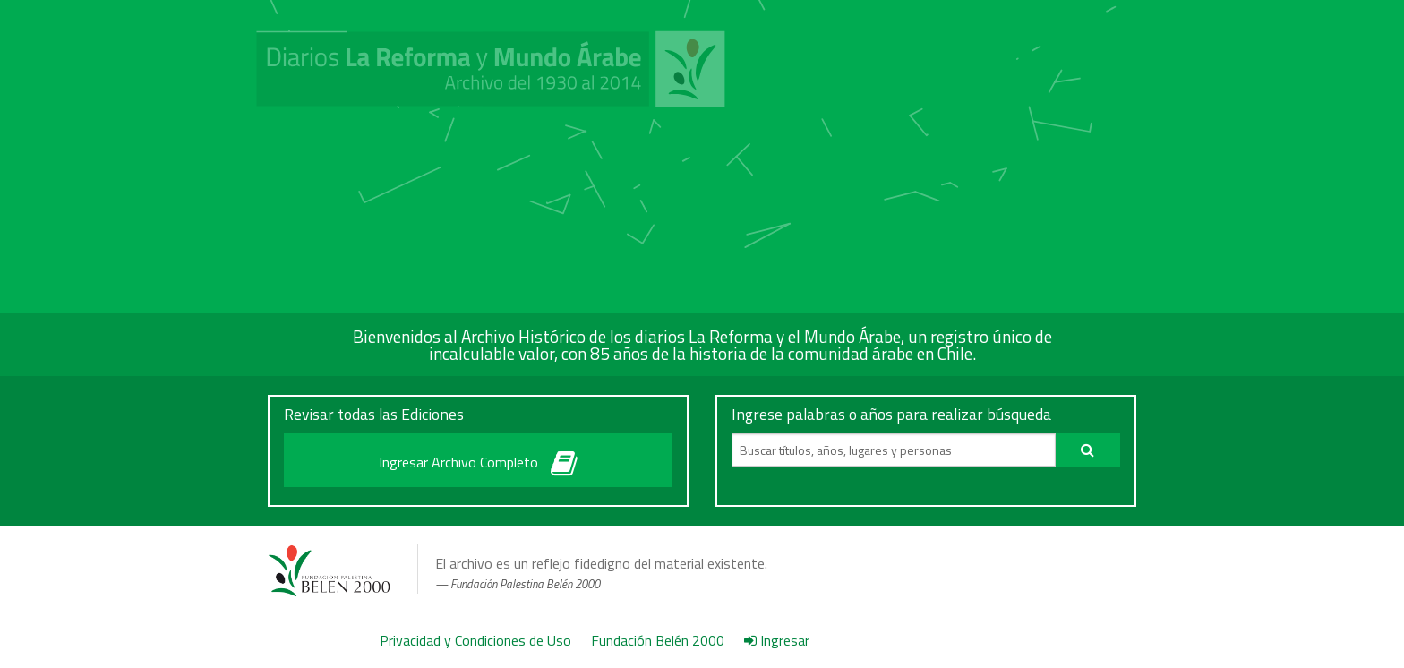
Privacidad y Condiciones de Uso (475, 640)
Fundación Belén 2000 (657, 640)
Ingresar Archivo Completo (478, 459)
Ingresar (776, 640)
